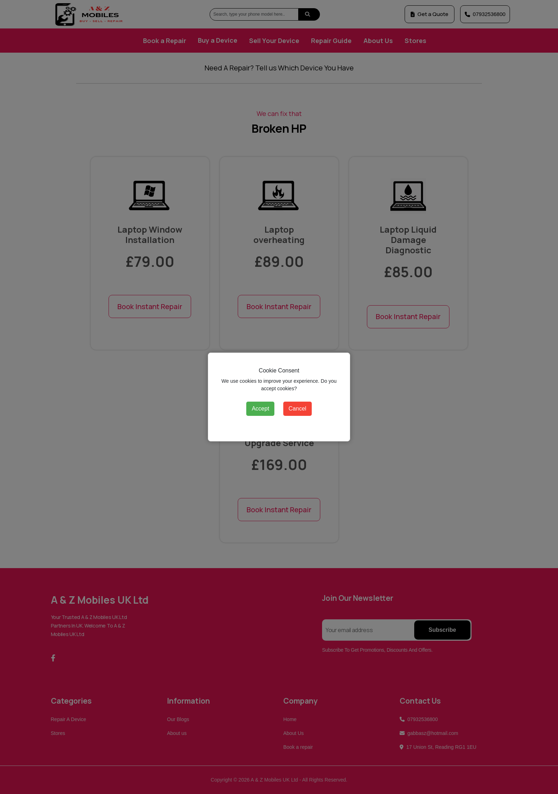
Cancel (297, 409)
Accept (260, 409)
